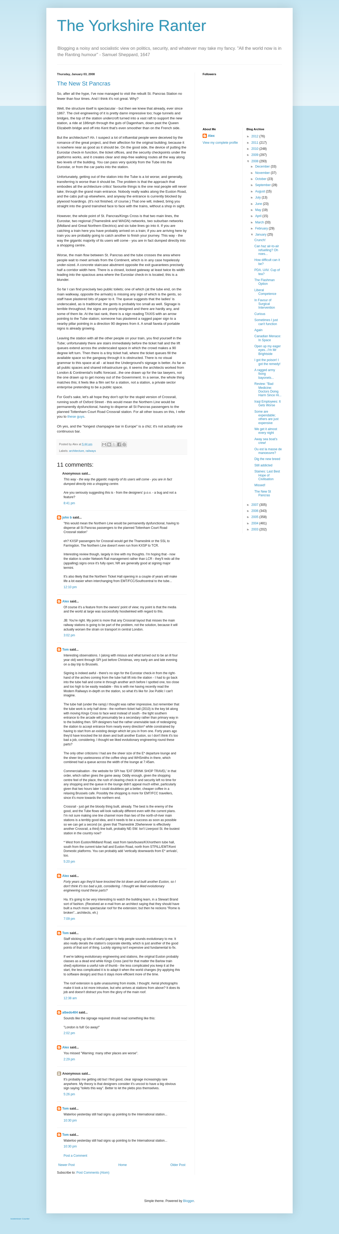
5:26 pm (69, 1094)
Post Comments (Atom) (92, 1172)
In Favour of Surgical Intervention (264, 304)
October (261, 179)
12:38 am (70, 998)
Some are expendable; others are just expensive (266, 417)
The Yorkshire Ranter (131, 25)
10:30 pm (70, 1120)
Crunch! (259, 240)
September (263, 185)
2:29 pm (69, 1059)
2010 (255, 149)
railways (91, 450)
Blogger (188, 1201)
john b (67, 517)
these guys (76, 416)
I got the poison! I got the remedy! (267, 362)
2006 (255, 511)
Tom (65, 649)
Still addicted (263, 465)
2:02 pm (69, 1033)
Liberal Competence (265, 292)
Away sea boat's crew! (265, 441)
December (263, 166)
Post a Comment (75, 1156)
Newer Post (66, 1165)
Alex (65, 601)
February (262, 228)
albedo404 (70, 1012)
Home (122, 1165)
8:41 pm (69, 503)
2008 (255, 161)
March (260, 222)
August (260, 191)
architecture (76, 450)
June (259, 204)
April (258, 216)
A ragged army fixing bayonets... (264, 374)
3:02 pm (69, 635)
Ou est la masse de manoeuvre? (268, 451)
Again (258, 330)
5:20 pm (69, 861)
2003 (255, 529)
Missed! (259, 485)
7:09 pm (69, 919)
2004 (255, 523)
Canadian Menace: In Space (267, 338)
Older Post (177, 1165)
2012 (255, 136)
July (258, 197)
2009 (255, 155)
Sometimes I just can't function (266, 322)
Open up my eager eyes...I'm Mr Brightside (267, 350)
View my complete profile (220, 143)
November (263, 173)
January (261, 234)
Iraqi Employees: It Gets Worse (267, 403)
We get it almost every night (265, 431)
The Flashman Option (264, 282)
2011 (255, 143)
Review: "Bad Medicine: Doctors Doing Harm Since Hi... (267, 389)
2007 (255, 505)
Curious (259, 314)
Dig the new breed (267, 459)
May (258, 210)
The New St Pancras (83, 83)
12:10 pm (70, 587)
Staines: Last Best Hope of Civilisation (267, 475)
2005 (255, 517)
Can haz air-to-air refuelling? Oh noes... (266, 250)
